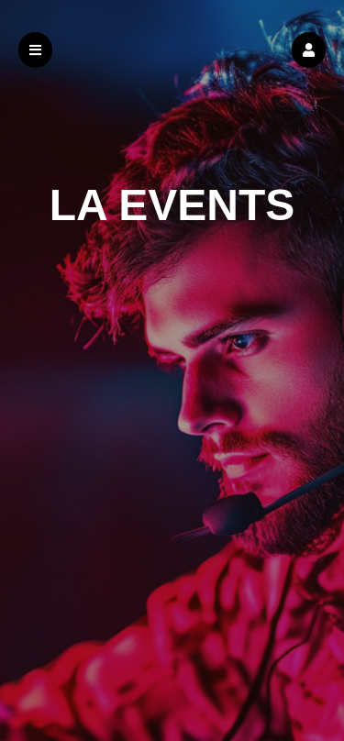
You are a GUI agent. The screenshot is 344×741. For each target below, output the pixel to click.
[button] (309, 50)
